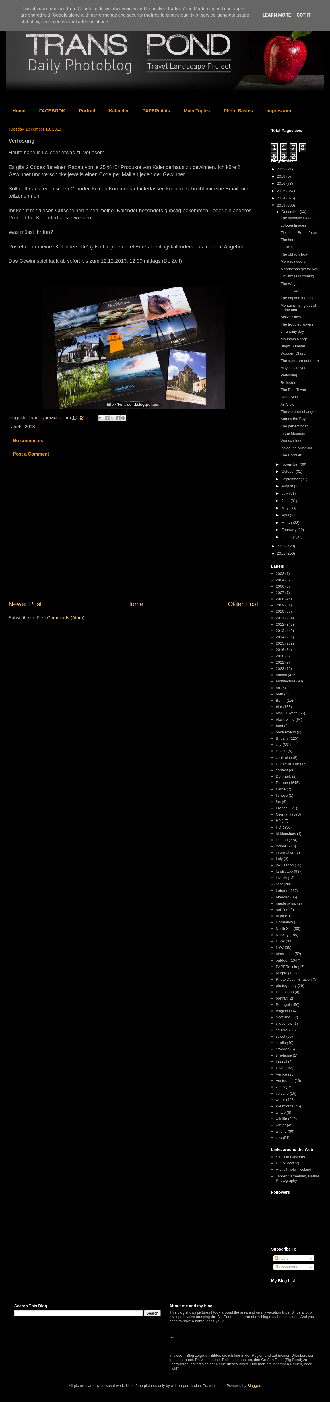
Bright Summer (292, 346)
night (280, 916)
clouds (281, 751)
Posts (281, 1258)
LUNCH (286, 247)
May (286, 508)
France (281, 808)
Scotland (283, 1017)
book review (286, 732)
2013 (30, 426)
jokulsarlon (285, 865)
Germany (283, 814)
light (279, 884)
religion (282, 1011)
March (287, 522)
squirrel (282, 1030)
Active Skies (290, 317)
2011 (281, 553)
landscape (284, 871)
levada (281, 878)
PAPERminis (156, 110)
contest (282, 770)
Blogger (253, 1385)
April (286, 515)
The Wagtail (290, 283)
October (289, 471)
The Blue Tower (293, 390)
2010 (280, 611)
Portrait (87, 110)
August (288, 486)
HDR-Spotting (287, 1163)
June (286, 501)
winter (281, 1125)
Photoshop (285, 992)
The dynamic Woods (297, 218)
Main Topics (197, 110)
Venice (281, 1074)
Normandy (284, 922)
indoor (281, 846)
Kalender (119, 110)
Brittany (282, 738)
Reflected (288, 382)
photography (286, 985)
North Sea (284, 928)
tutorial (281, 1061)
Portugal (283, 1004)
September (291, 479)
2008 (280, 599)
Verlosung (288, 375)
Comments (286, 1267)
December (291, 211)
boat (279, 726)
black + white (287, 713)
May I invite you (293, 368)
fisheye (282, 795)
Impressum (279, 110)
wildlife (281, 1119)
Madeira (282, 897)
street (280, 1036)
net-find (282, 909)
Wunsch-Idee (291, 440)
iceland (282, 840)
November (291, 464)
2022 (280, 662)
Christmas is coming (297, 276)
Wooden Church (293, 353)
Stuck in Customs (290, 1157)
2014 (281, 198)
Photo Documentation (294, 979)
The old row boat (294, 254)
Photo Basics (238, 110)
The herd (287, 240)
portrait (281, 998)
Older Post (243, 604)
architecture (285, 681)
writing (281, 1131)
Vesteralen (284, 1080)
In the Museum (292, 433)
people (281, 973)
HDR (280, 827)
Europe (282, 783)
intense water (291, 291)
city (279, 744)
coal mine (284, 757)
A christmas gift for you (299, 269)
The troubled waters (296, 324)
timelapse (284, 1055)
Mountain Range (294, 339)
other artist (284, 954)
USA (280, 1068)
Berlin (280, 700)
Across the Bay (292, 419)
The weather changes (298, 411)
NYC (280, 947)
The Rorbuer (290, 455)
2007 (280, 592)
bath (279, 694)
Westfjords (284, 1106)
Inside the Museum (296, 448)
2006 (280, 586)
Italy (279, 859)
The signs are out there (299, 361)
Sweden (282, 1049)
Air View (287, 404)
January (289, 537)
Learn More (277, 15)
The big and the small (298, 298)
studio (281, 1043)
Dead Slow (289, 397)
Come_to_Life (287, 764)
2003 (280, 573)
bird (279, 707)
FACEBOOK (52, 110)
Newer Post (25, 604)
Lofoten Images (293, 225)
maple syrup (286, 903)
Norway (282, 935)
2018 (281, 176)
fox (278, 802)
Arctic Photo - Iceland (293, 1169)
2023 (281, 169)
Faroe (281, 789)
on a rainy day (292, 331)
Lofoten (282, 890)
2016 (281, 183)
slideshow (284, 1023)
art (278, 688)
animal (281, 675)
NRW (280, 941)
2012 (281, 546)
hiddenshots (286, 833)
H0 (278, 820)
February (290, 530)
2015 (281, 191)
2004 (280, 580)
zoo (279, 1137)
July (285, 493)
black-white (285, 719)
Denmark (283, 776)
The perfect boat (294, 426)
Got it (303, 15)
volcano (282, 1093)
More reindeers (292, 261)
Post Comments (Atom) (60, 617)
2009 (280, 605)
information (285, 852)
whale (281, 1112)
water (280, 1100)
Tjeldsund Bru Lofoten (298, 232)
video (280, 1087)
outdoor (282, 960)
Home (19, 110)
